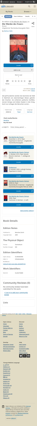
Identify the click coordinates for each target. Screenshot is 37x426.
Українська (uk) (7, 394)
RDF (17, 313)
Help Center (22, 344)
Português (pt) (7, 385)
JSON (20, 313)
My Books (9, 11)
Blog (4, 332)
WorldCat (6, 120)
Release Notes (23, 353)
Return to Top (23, 336)
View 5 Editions (18, 16)
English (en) (6, 371)
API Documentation (9, 346)
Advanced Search (24, 334)
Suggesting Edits (24, 349)
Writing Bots (6, 351)
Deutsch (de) (7, 369)
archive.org (9, 415)
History (33, 90)
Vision (5, 324)
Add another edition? (27, 211)
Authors (21, 328)
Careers (5, 330)
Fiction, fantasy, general (17, 127)
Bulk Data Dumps (8, 349)
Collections (22, 332)
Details (27, 16)
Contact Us (22, 346)
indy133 (33, 88)
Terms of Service (8, 334)
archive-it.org (19, 415)
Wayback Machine (23, 413)
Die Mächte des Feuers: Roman (19, 152)
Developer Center (8, 344)
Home (21, 324)
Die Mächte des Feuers (19, 22)
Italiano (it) (6, 381)
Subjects (21, 330)
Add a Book (22, 351)
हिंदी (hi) (5, 377)
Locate (18, 65)
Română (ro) (6, 387)
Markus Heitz (8, 31)
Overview (8, 16)
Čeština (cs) (6, 367)
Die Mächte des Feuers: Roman (19, 196)
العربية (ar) (6, 365)
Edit (4, 90)
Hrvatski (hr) (6, 379)
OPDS (23, 313)
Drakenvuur (13, 167)
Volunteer (6, 326)
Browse (27, 11)
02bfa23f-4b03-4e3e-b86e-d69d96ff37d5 (14, 264)
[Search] (29, 6)
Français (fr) (6, 375)
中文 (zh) (5, 396)
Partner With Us (8, 328)
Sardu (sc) (6, 390)
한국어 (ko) (6, 383)
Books (21, 326)
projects (8, 413)
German (29, 112)
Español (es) (6, 373)
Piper (19, 112)
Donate (19, 2)
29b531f (13, 418)
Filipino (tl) (6, 398)
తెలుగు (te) (6, 392)
